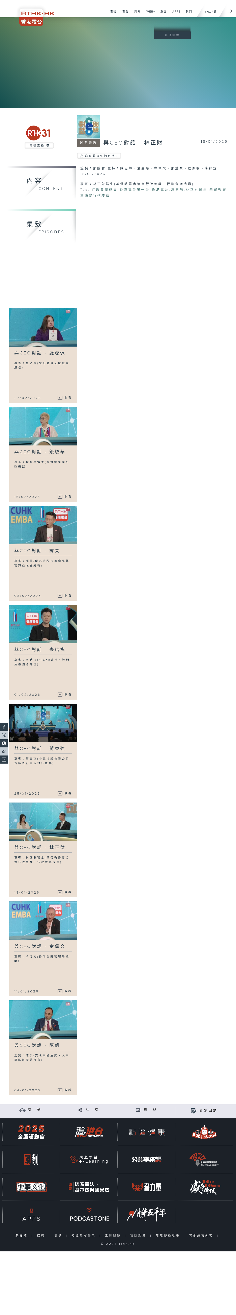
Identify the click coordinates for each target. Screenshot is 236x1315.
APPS (175, 13)
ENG (208, 12)
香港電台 (160, 190)
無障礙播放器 (169, 1235)
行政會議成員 (105, 190)
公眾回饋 (208, 1111)
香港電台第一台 (134, 190)
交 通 (35, 1110)
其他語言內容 (202, 1235)
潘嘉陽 (177, 190)
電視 (112, 13)
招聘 (42, 1235)
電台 (124, 13)
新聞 (136, 13)
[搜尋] (230, 10)
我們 (187, 13)
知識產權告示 (84, 1235)
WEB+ (149, 13)
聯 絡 (151, 1110)
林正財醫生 (197, 190)
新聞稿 (22, 1235)
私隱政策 (139, 1235)
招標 (59, 1235)
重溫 (162, 13)
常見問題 (114, 1235)
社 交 (93, 1110)
